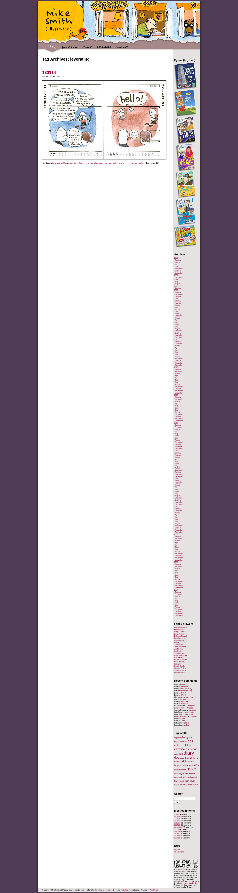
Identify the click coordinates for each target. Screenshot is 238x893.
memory (177, 770)
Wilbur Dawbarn (180, 672)
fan (88, 163)
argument (178, 738)
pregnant (178, 777)
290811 (177, 834)
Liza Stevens (179, 657)
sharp (123, 163)
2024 (176, 275)
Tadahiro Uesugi (180, 670)
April (176, 264)
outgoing (116, 163)
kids (100, 163)
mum (176, 773)
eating (177, 761)
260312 (177, 836)
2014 (176, 395)
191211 (177, 814)
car (185, 741)
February (178, 303)
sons (128, 163)
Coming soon (186, 684)
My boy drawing (186, 689)
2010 (176, 506)
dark (176, 754)
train (187, 781)
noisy (110, 163)
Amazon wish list (191, 883)
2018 (176, 299)
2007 (176, 590)
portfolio (69, 48)
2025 (176, 267)
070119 (183, 693)
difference (82, 163)
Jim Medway (178, 649)
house (185, 765)
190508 (177, 829)
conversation (181, 749)
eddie (184, 761)
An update (189, 697)
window (190, 785)
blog (52, 48)
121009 (177, 831)
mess (183, 770)
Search (178, 793)
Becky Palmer (179, 630)
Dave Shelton (179, 634)
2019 (176, 290)
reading (190, 777)
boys (54, 163)
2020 (176, 286)
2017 (176, 311)
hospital (177, 765)
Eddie (182, 719)
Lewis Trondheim (180, 655)
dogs (182, 758)
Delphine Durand (180, 636)
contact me (124, 890)
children (64, 163)
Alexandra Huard (180, 627)
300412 (177, 825)
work (196, 785)
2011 (176, 479)
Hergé (176, 642)
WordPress (154, 890)
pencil (187, 773)
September (179, 269)
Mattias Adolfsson (180, 660)
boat (176, 741)
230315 (177, 821)
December (179, 273)
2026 (176, 258)
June (177, 324)
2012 (176, 451)
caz (58, 163)
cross (70, 163)
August (177, 284)
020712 (177, 838)
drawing (188, 758)
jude (191, 765)
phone (192, 773)
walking (183, 785)
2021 (176, 279)
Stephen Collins (180, 668)
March (177, 262)
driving (195, 758)
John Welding (179, 653)
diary (76, 163)
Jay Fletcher (178, 645)
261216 (177, 823)
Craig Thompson (180, 632)
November (179, 335)
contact (121, 48)
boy (181, 742)
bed (191, 737)
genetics (94, 163)
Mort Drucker (179, 662)
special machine (137, 163)
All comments (179, 852)
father (191, 761)
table (182, 781)
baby (185, 737)
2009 (176, 534)
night (181, 773)
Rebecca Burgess (180, 716)
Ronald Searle (179, 666)
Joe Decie (177, 651)
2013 (176, 423)
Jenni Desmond (180, 647)
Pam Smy (177, 664)
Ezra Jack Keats (180, 638)
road (195, 777)
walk (176, 784)
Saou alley (185, 686)
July (176, 326)
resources (104, 48)
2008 (176, 562)
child (177, 745)
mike (105, 163)
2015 (176, 367)
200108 (177, 819)
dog (176, 757)
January (178, 260)
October (178, 271)
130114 (49, 72)
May (176, 282)
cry (191, 749)
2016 (176, 339)
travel (192, 781)
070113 (177, 816)
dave (180, 754)
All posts (177, 850)
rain (184, 777)
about (87, 48)
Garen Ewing (179, 640)
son (176, 780)
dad (195, 749)
